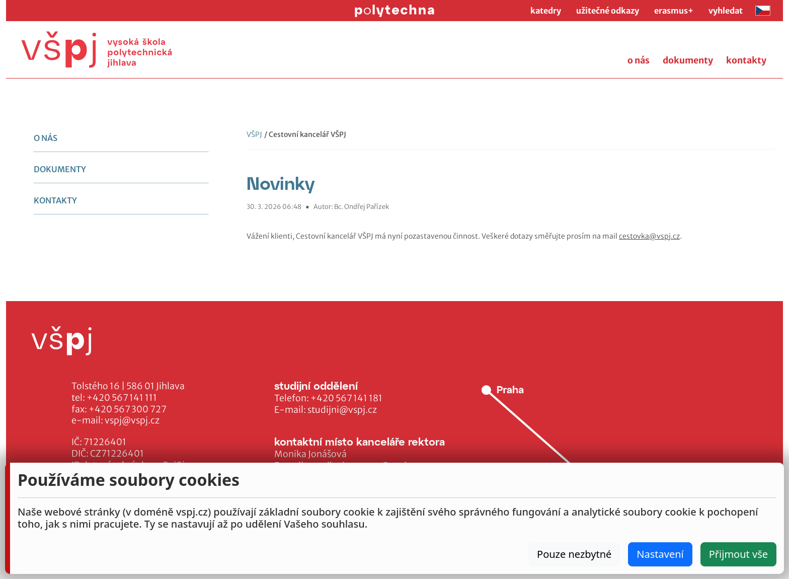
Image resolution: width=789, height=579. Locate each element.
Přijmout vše (738, 554)
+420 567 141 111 (122, 397)
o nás (638, 60)
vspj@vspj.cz (132, 420)
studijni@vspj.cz (342, 409)
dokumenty (688, 60)
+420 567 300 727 (128, 409)
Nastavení (660, 554)
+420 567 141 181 (346, 398)
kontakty (746, 60)
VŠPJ (254, 134)
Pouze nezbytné (574, 554)
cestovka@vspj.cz (649, 236)
